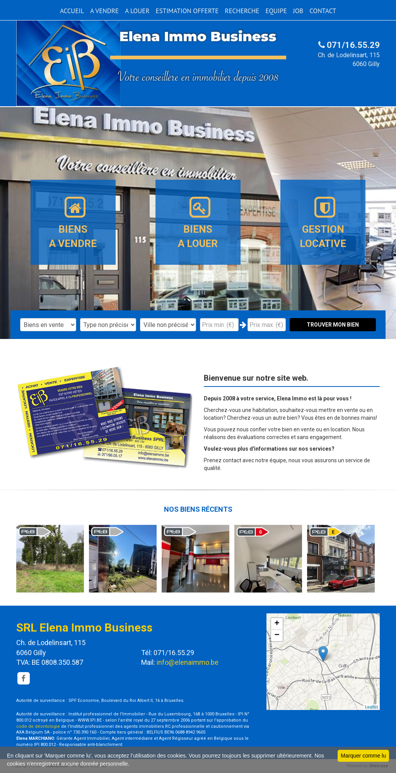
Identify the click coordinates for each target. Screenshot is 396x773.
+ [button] (277, 624)
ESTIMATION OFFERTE (187, 11)
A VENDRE (104, 11)
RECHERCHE (242, 11)
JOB (298, 11)
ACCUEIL (72, 11)
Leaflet (371, 707)
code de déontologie (38, 726)
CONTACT (322, 11)
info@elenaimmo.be (187, 662)
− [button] (277, 635)
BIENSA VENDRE (73, 222)
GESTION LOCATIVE (323, 222)
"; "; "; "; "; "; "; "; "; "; (168, 324)
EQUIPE (276, 11)
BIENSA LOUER (198, 222)
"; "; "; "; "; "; (108, 324)
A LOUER (137, 11)
